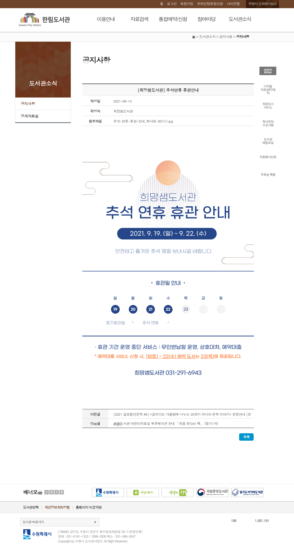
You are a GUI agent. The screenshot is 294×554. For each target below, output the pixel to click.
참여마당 (206, 19)
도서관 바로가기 (33, 521)
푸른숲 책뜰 (267, 174)
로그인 (172, 3)
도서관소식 (240, 19)
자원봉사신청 (268, 156)
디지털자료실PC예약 (267, 89)
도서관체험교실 (267, 140)
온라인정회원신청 (210, 3)
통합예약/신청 (173, 19)
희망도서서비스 (267, 105)
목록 (246, 436)
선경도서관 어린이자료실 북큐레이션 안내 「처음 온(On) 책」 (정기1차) (165, 423)
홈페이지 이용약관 (89, 507)
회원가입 (186, 3)
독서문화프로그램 (267, 123)
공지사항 (28, 103)
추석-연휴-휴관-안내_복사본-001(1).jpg (143, 121)
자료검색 (139, 19)
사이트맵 (233, 3)
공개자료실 (30, 116)
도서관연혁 (31, 507)
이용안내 (106, 19)
